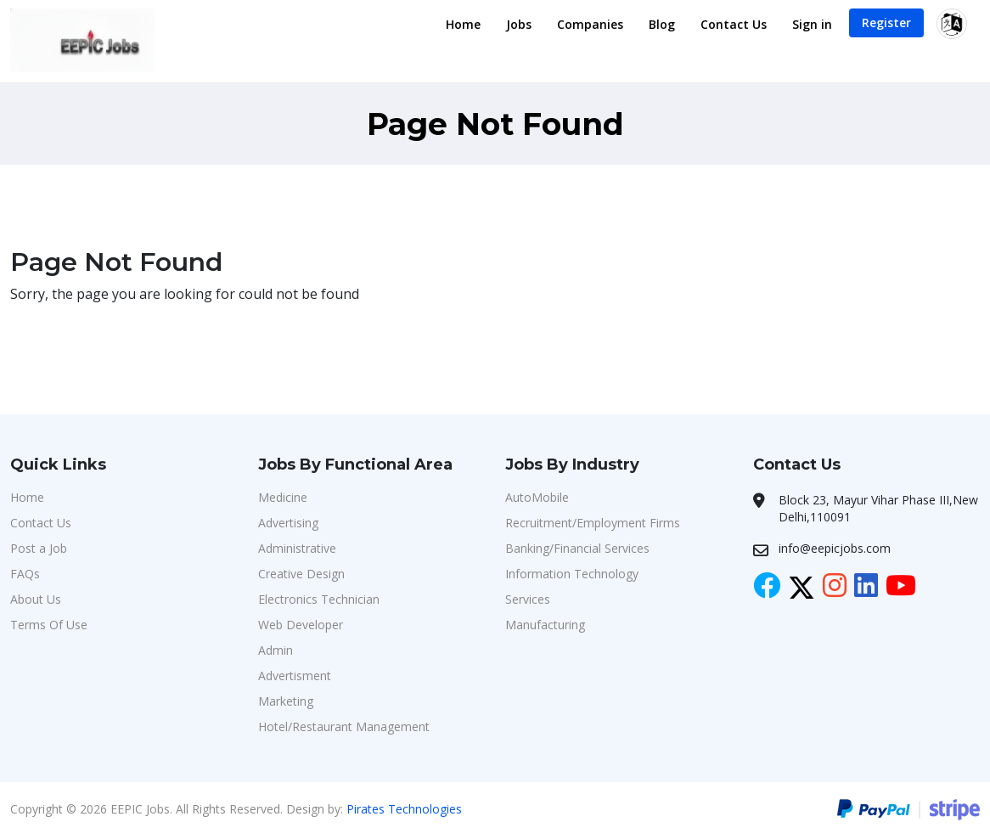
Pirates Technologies (404, 809)
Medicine (282, 497)
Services (527, 599)
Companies (590, 24)
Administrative (297, 548)
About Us (35, 599)
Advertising (288, 523)
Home (463, 24)
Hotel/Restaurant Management (344, 726)
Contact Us (733, 24)
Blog (662, 24)
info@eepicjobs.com (835, 548)
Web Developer (300, 625)
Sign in (812, 24)
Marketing (285, 701)
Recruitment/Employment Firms (592, 523)
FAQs (25, 574)
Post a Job (38, 548)
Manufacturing (545, 625)
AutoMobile (537, 497)
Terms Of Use (48, 625)
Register (886, 22)
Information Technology (571, 574)
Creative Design (301, 574)
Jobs (519, 24)
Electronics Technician (319, 599)
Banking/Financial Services (577, 548)
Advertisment (294, 675)
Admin (275, 650)
